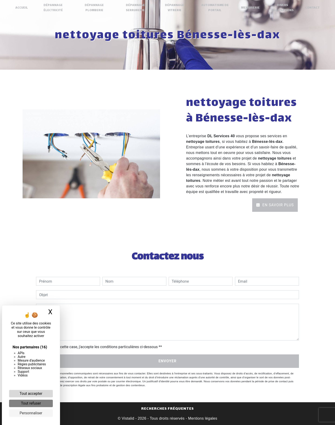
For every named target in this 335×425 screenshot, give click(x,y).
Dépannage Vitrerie (174, 8)
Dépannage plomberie (94, 8)
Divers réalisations (282, 8)
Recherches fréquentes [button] (167, 409)
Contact (312, 7)
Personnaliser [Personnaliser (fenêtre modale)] (31, 413)
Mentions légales (202, 418)
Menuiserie (250, 7)
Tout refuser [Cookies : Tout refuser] (31, 403)
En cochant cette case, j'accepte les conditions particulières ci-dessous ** (101, 347)
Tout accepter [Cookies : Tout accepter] (31, 393)
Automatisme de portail (214, 8)
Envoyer (167, 361)
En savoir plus (275, 205)
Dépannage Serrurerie (135, 8)
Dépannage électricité (53, 8)
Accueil (22, 7)
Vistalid (128, 418)
